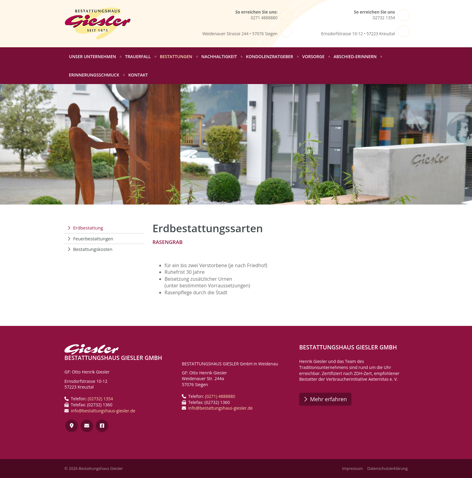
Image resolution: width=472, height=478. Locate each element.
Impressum (352, 468)
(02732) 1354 (100, 398)
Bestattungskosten (92, 249)
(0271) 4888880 (220, 396)
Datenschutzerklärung (387, 468)
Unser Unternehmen (92, 56)
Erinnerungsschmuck (94, 75)
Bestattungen (176, 56)
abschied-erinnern (355, 56)
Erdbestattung (88, 228)
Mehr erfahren (328, 399)
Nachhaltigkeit (219, 56)
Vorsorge (313, 56)
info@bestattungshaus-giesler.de (103, 411)
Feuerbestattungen (93, 239)
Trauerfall (138, 56)
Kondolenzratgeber (269, 56)
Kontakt (138, 75)
